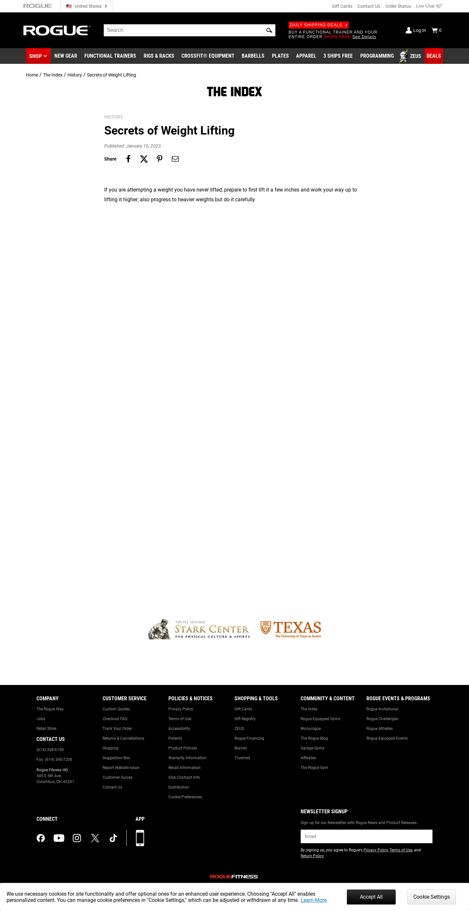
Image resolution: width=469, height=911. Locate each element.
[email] (367, 836)
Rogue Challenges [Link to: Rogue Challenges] (382, 719)
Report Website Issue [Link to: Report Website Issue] (121, 767)
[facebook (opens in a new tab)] (41, 838)
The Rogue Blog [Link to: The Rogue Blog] (314, 738)
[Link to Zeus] (411, 56)
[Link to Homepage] (57, 30)
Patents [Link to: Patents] (175, 738)
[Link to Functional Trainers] (110, 56)
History (74, 75)
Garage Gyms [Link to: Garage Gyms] (312, 748)
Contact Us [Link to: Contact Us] (112, 787)
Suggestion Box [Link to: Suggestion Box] (116, 758)
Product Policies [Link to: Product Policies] (182, 748)
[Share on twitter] (144, 159)
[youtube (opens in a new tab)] (59, 838)
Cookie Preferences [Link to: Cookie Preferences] (185, 797)
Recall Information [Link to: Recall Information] (184, 767)
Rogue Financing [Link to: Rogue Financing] (249, 738)
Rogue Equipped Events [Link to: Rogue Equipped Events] (387, 738)
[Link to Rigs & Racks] (159, 56)
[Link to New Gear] (65, 56)
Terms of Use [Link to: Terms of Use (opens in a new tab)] (401, 850)
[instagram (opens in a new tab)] (77, 838)
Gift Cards (342, 6)
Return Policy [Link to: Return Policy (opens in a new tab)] (312, 856)
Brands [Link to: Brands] (240, 748)
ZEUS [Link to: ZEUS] (239, 728)
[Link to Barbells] (253, 56)
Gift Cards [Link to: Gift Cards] (243, 709)
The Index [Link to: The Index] (309, 709)
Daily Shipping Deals (319, 25)
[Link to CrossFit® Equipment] (207, 56)
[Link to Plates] (280, 56)
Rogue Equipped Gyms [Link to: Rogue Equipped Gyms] (320, 719)
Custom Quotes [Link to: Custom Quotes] (116, 709)
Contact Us (369, 6)
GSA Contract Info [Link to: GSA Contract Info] (184, 777)
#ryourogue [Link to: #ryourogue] (311, 728)
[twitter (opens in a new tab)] (95, 838)
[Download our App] (140, 838)
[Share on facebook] (128, 159)
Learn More (314, 900)
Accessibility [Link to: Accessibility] (179, 728)
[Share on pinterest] (159, 159)
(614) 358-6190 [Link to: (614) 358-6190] (50, 749)
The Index (53, 75)
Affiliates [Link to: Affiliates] (308, 758)
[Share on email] (175, 159)
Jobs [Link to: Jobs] (40, 719)
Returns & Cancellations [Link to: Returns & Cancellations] (123, 738)
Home (32, 75)
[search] (190, 30)
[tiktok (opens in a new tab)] (113, 838)
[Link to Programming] (377, 56)
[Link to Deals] (434, 56)
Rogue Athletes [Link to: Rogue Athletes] (379, 728)
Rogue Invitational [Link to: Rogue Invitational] (382, 709)
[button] (269, 30)
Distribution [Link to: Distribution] (178, 787)
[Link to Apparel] (306, 56)
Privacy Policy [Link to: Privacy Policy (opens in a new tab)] (375, 850)
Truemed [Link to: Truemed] (242, 758)
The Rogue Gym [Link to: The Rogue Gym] (314, 767)
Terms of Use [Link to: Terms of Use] (179, 719)
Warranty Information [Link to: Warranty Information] (187, 758)
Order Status (398, 6)
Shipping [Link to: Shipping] (110, 748)
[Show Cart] (436, 30)
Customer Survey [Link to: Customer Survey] (118, 777)
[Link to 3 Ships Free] (338, 56)
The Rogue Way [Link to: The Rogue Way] (50, 709)
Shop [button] (35, 56)
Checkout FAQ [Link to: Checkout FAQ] (115, 719)
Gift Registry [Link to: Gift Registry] (245, 719)
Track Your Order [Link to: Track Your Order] (117, 728)
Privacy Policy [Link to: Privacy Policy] (180, 709)
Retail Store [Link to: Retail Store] (46, 728)
